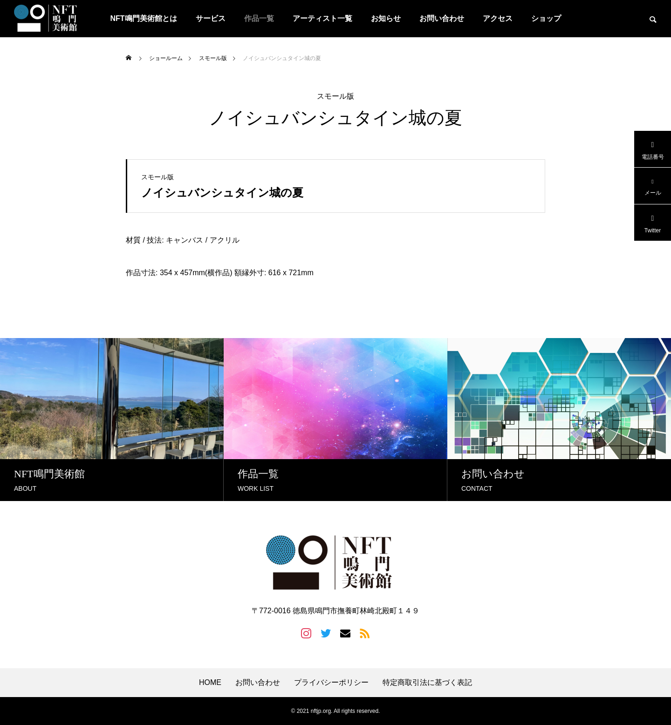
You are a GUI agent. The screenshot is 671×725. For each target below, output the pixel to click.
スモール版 (335, 96)
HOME (210, 682)
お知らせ (386, 18)
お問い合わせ (441, 18)
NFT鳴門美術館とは (143, 18)
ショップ (546, 18)
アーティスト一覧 (322, 18)
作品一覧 (259, 18)
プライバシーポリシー (331, 682)
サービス (211, 18)
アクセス (498, 18)
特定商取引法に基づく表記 (427, 682)
